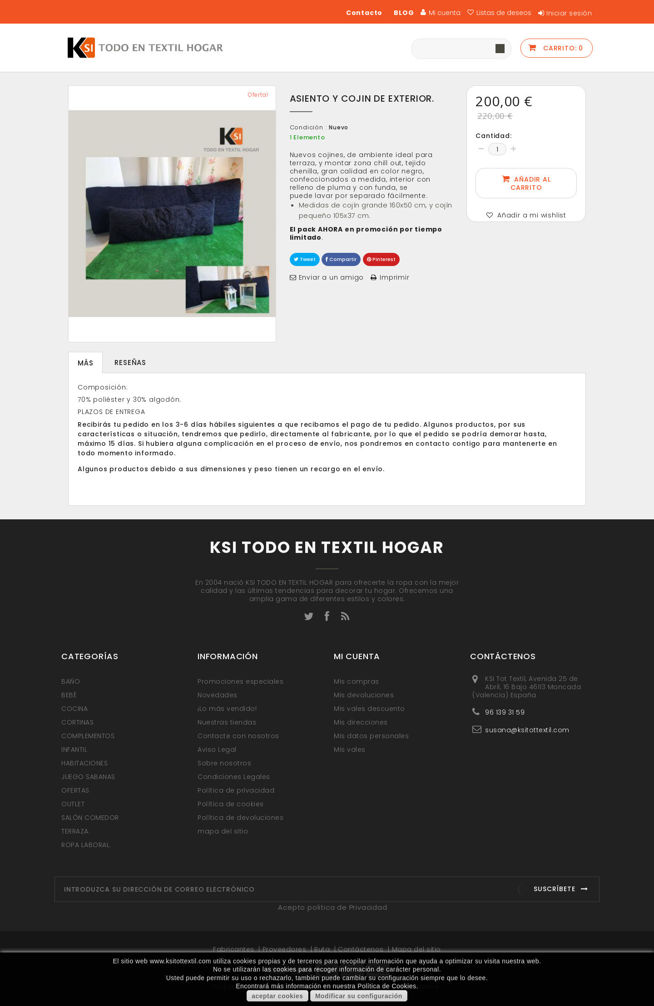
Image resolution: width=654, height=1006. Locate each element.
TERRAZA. (75, 831)
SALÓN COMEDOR (90, 817)
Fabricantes (234, 949)
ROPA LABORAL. (86, 844)
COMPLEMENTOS (87, 735)
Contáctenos (362, 949)
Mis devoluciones (364, 695)
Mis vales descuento (369, 708)
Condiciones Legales (234, 776)
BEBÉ (69, 695)
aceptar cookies (277, 996)
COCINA (74, 708)
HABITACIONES (84, 763)
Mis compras (356, 681)
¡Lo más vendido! (227, 708)
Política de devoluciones (240, 817)
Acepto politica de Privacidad (332, 907)
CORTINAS (77, 722)
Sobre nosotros (224, 763)
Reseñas (130, 362)
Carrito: (562, 48)
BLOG (404, 12)
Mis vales (350, 749)
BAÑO (70, 681)
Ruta (323, 949)
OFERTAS (75, 790)
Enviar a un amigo (331, 277)
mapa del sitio (223, 831)
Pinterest (381, 259)
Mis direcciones (361, 722)
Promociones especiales (240, 681)
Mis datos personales (371, 735)
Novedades (218, 695)
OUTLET (72, 804)
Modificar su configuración (358, 996)
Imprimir (394, 277)
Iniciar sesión (569, 13)
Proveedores (285, 949)
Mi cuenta (357, 656)
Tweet (305, 259)
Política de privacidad (236, 790)
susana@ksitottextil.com (527, 729)
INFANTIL (74, 749)
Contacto (364, 12)
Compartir (341, 259)
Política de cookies (231, 804)
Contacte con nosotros (238, 735)
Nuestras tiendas (227, 722)
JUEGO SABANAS (88, 776)
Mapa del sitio (416, 949)
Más (85, 363)
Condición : (308, 127)
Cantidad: (493, 136)
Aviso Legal (217, 749)
